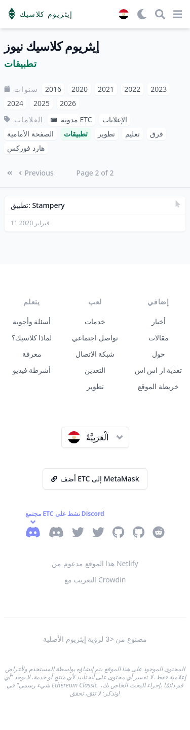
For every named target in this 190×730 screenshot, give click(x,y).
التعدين (95, 370)
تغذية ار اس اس (158, 370)
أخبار (158, 321)
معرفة (32, 354)
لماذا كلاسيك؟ (32, 337)
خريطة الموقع (158, 386)
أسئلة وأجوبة (32, 321)
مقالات (158, 337)
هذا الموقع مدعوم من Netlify (95, 563)
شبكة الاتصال (95, 354)
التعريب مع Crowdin (95, 579)
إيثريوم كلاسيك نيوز (51, 46)
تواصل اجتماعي (95, 337)
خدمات (95, 321)
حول (158, 354)
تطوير (95, 386)
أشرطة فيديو (32, 370)
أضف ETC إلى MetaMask (95, 478)
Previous (36, 173)
